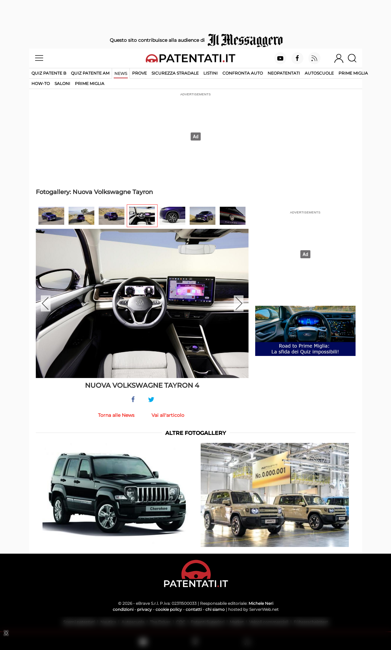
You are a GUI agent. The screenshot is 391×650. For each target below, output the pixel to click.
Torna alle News (116, 415)
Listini (210, 73)
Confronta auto (242, 73)
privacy (144, 609)
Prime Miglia (353, 73)
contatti (194, 609)
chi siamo (215, 609)
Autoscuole (319, 73)
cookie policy (169, 609)
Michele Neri (261, 603)
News (120, 73)
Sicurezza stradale (175, 73)
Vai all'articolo (168, 415)
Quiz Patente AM (90, 73)
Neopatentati (284, 73)
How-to (40, 83)
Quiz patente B (48, 73)
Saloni (62, 83)
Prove (139, 73)
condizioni (123, 609)
